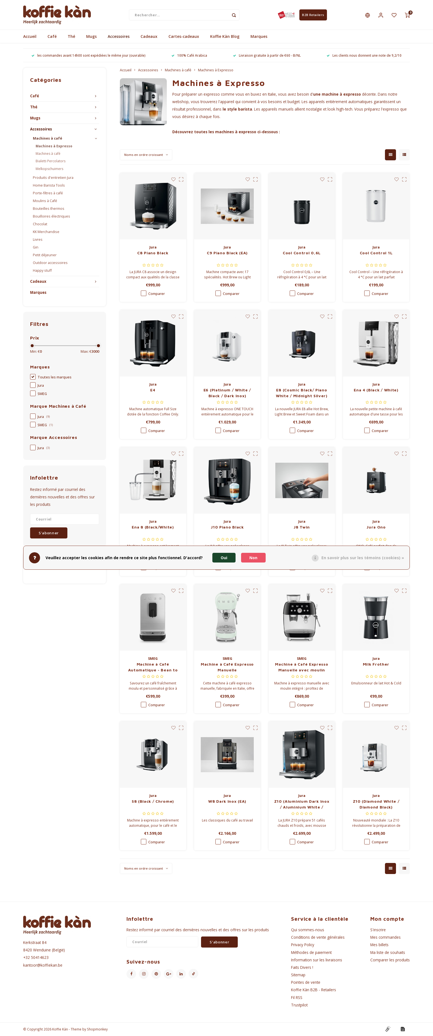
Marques (258, 36)
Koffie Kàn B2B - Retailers (313, 990)
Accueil (29, 36)
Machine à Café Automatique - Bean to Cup (153, 667)
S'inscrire (378, 930)
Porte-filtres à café (48, 193)
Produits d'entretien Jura (53, 178)
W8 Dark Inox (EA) (227, 801)
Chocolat (40, 224)
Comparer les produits (390, 960)
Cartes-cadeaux (183, 36)
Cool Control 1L (376, 253)
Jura (41, 385)
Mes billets (379, 945)
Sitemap (298, 975)
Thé (71, 36)
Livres (38, 239)
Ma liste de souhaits (387, 952)
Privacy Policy (302, 945)
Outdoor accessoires (50, 263)
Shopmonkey (97, 1029)
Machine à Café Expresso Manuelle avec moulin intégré (301, 667)
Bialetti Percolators (50, 161)
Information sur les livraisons (316, 960)
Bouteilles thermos (48, 208)
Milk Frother (376, 664)
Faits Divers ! (302, 967)
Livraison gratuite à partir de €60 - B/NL (267, 55)
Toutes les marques (55, 377)
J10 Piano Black (227, 527)
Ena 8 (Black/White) (153, 527)
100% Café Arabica (189, 55)
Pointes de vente (305, 982)
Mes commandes (385, 937)
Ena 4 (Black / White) (376, 390)
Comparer (156, 294)
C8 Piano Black (152, 253)
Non (253, 557)
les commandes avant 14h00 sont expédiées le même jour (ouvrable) (88, 55)
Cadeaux (149, 36)
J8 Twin (302, 527)
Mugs (91, 36)
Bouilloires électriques (51, 216)
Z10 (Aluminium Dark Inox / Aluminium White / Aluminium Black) (301, 804)
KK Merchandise (46, 232)
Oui (224, 557)
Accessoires (119, 36)
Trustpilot (299, 1005)
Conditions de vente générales (318, 937)
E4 (152, 390)
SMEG (42, 394)
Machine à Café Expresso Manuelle (227, 667)
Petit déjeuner (45, 255)
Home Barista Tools (49, 185)
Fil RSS (296, 997)
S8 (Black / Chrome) (153, 801)
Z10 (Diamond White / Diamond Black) (376, 804)
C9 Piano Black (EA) (227, 253)
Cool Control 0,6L (302, 253)
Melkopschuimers (49, 168)
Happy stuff (42, 270)
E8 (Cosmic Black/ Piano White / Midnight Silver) (302, 393)
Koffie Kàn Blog (224, 36)
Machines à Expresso (54, 146)
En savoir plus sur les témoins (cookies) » (362, 557)
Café (52, 36)
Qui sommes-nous (307, 930)
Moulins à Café (45, 201)
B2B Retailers (313, 15)
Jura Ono (376, 527)
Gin (35, 247)
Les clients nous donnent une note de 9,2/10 (364, 55)
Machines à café (47, 138)
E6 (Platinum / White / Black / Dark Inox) (227, 393)
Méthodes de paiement (311, 952)
